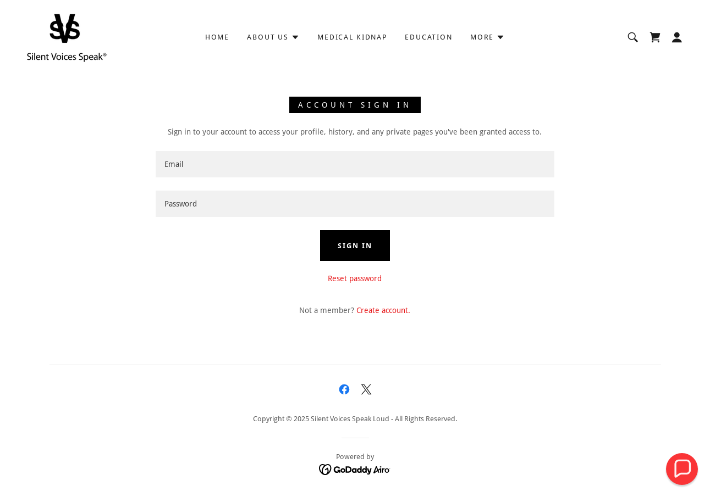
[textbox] (355, 164)
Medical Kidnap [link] (352, 37)
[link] (66, 36)
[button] (273, 37)
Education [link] (429, 37)
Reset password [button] (355, 278)
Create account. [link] (383, 310)
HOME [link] (217, 37)
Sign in (355, 246)
